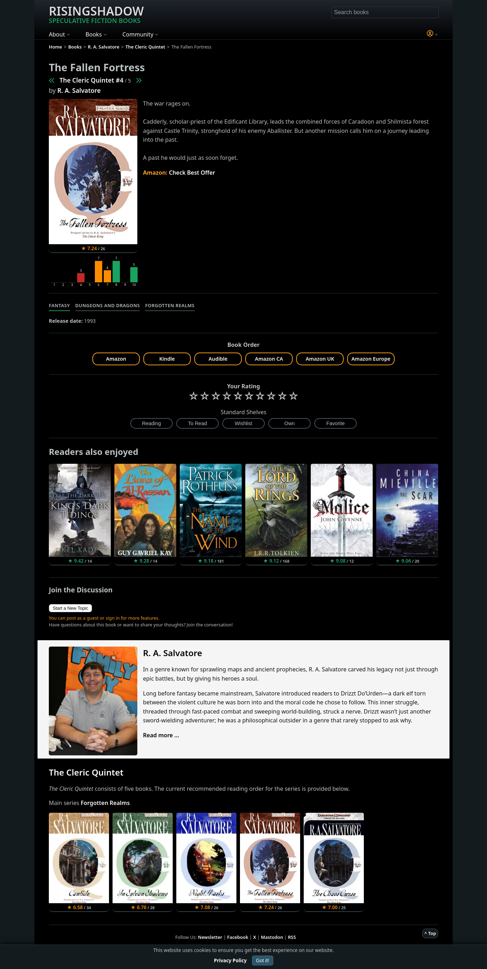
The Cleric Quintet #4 (91, 80)
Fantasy (59, 305)
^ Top (430, 933)
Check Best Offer (192, 172)
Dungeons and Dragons (107, 305)
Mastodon (272, 937)
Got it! (262, 960)
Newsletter (210, 937)
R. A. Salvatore (79, 90)
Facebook (237, 937)
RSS (292, 937)
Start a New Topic (70, 608)
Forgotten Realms (170, 305)
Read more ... (161, 735)
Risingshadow (96, 14)
